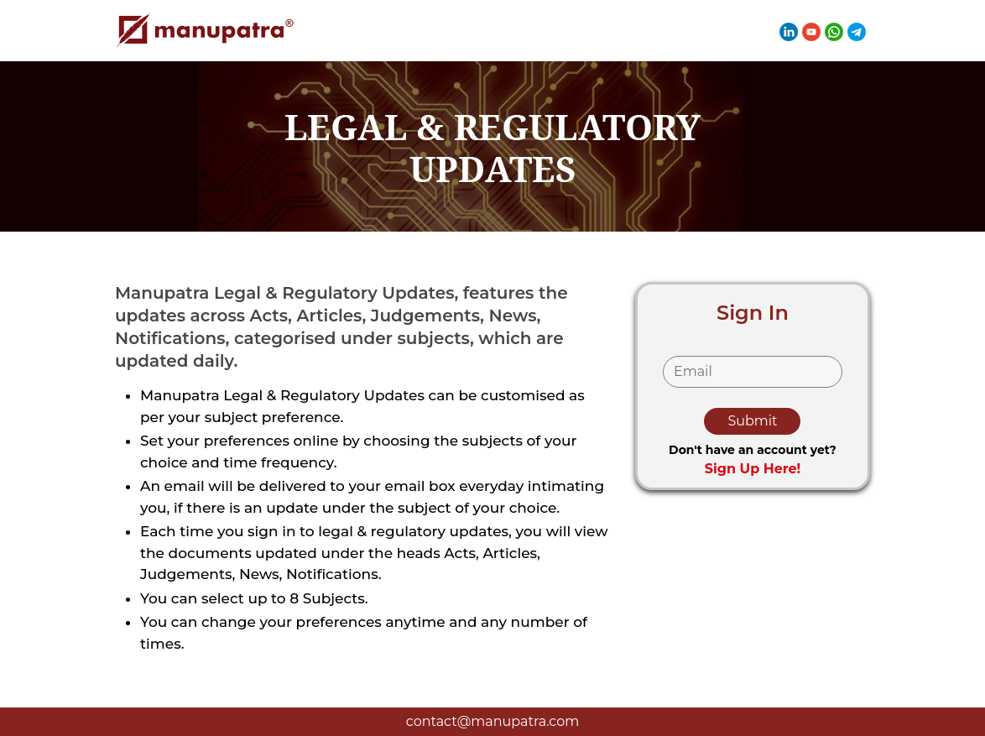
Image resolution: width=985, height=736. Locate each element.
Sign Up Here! (753, 469)
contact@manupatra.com (492, 721)
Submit (752, 421)
